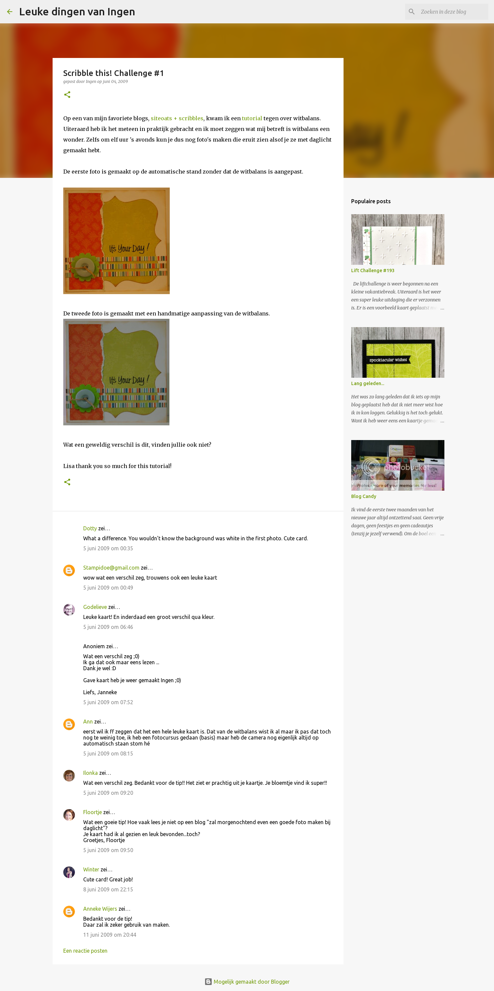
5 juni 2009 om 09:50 (108, 850)
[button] (67, 95)
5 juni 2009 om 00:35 (108, 548)
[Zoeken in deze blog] (453, 12)
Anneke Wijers (100, 909)
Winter (91, 869)
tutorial (252, 118)
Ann (88, 722)
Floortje (92, 812)
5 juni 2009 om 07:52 (108, 702)
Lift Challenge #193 (372, 270)
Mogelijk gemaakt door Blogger (247, 982)
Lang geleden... (367, 383)
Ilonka (90, 773)
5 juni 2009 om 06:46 (108, 627)
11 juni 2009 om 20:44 (109, 935)
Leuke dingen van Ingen (77, 11)
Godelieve (95, 607)
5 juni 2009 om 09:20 (108, 793)
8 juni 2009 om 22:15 (108, 889)
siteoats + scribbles (177, 118)
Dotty (90, 528)
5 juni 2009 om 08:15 (108, 753)
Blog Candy (363, 496)
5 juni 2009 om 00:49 (108, 588)
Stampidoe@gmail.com (111, 568)
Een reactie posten (85, 951)
